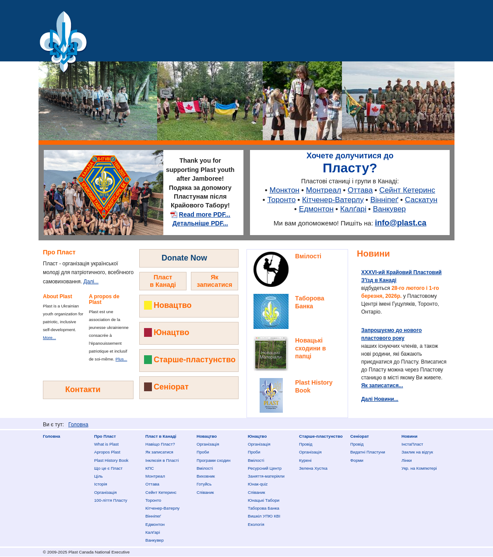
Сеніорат (171, 386)
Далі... (91, 281)
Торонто (281, 199)
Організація (105, 492)
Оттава (360, 190)
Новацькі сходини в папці (310, 348)
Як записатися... (382, 385)
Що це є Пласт (108, 468)
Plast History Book (111, 460)
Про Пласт (105, 436)
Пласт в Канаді (160, 436)
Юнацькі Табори (263, 500)
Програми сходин (213, 460)
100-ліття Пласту (110, 500)
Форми (356, 460)
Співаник (205, 492)
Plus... (121, 359)
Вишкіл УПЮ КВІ (264, 516)
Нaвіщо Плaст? (160, 444)
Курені (305, 460)
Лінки (406, 460)
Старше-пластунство (195, 359)
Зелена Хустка (313, 468)
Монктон (284, 190)
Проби (203, 452)
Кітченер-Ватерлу (333, 199)
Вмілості (308, 256)
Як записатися (159, 452)
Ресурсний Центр (265, 468)
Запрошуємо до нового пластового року (391, 334)
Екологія (256, 524)
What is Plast (106, 444)
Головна (78, 424)
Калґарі (353, 208)
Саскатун (421, 199)
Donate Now (184, 258)
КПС (149, 468)
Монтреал (324, 190)
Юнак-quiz (258, 484)
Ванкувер (389, 208)
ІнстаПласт (412, 444)
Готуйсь (204, 484)
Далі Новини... (379, 399)
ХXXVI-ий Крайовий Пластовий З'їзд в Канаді (401, 276)
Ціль (98, 476)
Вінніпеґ (384, 199)
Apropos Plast (107, 452)
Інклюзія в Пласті (162, 460)
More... (49, 337)
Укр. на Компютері (419, 468)
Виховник (206, 476)
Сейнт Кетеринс (407, 190)
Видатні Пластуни (367, 452)
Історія (100, 484)
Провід (305, 444)
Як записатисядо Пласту (214, 285)
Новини (373, 253)
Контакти (83, 389)
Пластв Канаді (163, 281)
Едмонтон (316, 208)
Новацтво (173, 305)
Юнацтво (171, 332)
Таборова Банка (263, 508)
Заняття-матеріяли (266, 476)
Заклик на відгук (417, 452)
